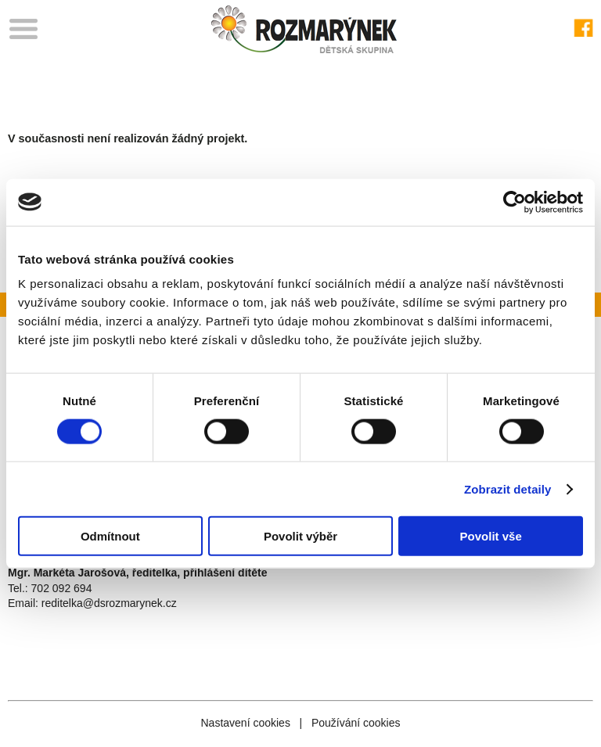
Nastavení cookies (245, 722)
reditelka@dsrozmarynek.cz (109, 603)
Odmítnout (110, 536)
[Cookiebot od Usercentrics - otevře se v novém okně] (514, 202)
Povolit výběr (300, 536)
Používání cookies (356, 722)
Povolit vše (491, 536)
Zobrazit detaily (508, 488)
